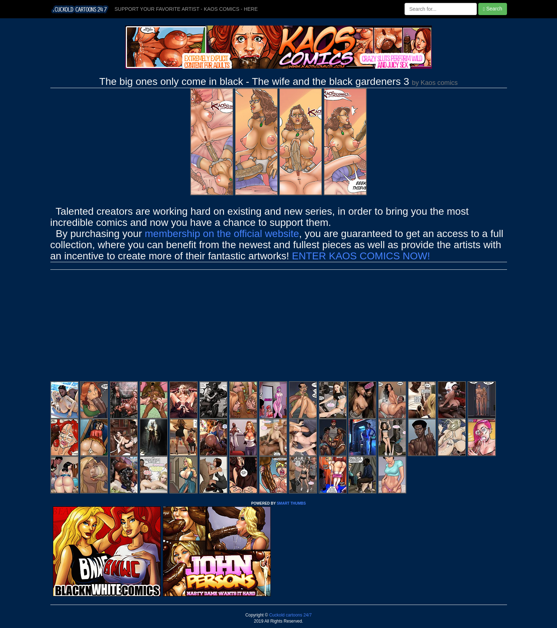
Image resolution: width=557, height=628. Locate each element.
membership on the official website (222, 233)
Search (492, 9)
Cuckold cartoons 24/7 (290, 615)
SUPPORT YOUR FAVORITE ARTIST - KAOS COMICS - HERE (186, 9)
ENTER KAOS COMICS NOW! (361, 255)
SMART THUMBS (291, 503)
